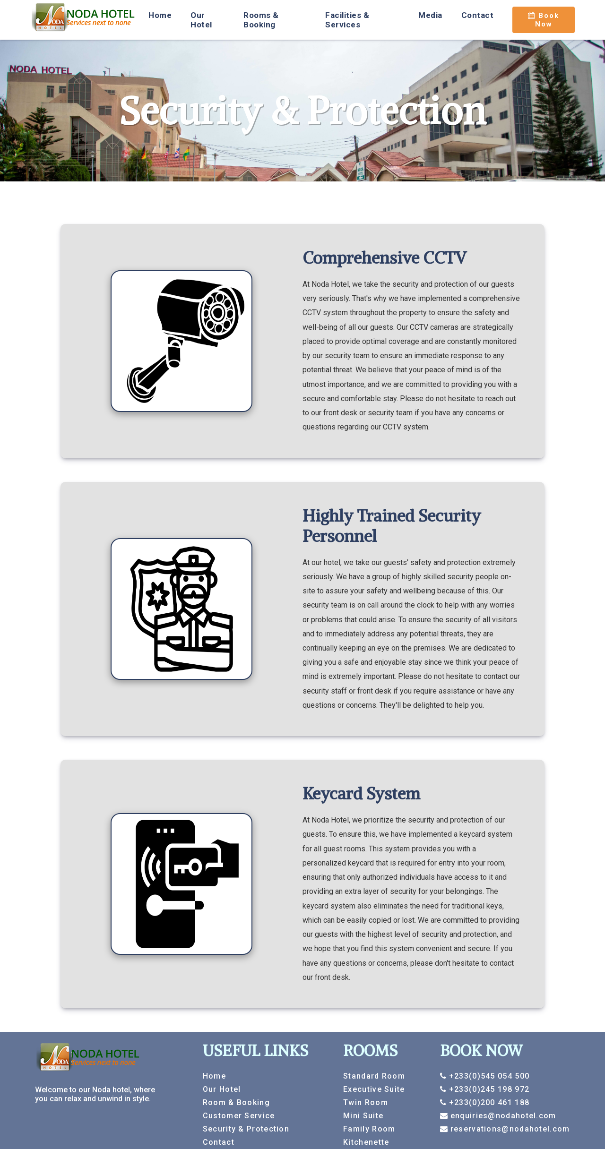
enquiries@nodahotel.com (502, 1115)
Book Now (543, 19)
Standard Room (374, 1076)
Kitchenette (366, 1142)
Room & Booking (236, 1102)
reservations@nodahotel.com (509, 1128)
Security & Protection (246, 1128)
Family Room (369, 1128)
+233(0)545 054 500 (487, 1076)
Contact (477, 15)
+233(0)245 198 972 (487, 1089)
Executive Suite (374, 1089)
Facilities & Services (347, 19)
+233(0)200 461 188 (487, 1102)
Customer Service (239, 1115)
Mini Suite (363, 1115)
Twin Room (365, 1102)
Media (430, 15)
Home (160, 15)
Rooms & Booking (261, 19)
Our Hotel (201, 19)
